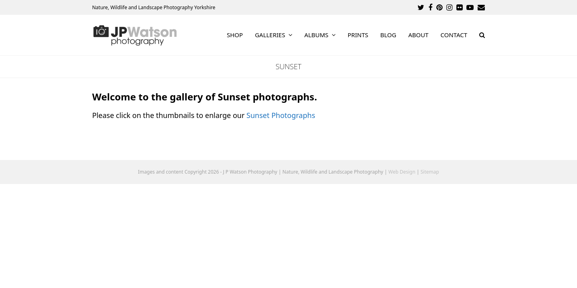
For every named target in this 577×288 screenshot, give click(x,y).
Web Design (401, 171)
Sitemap (430, 171)
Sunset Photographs (280, 115)
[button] (482, 35)
